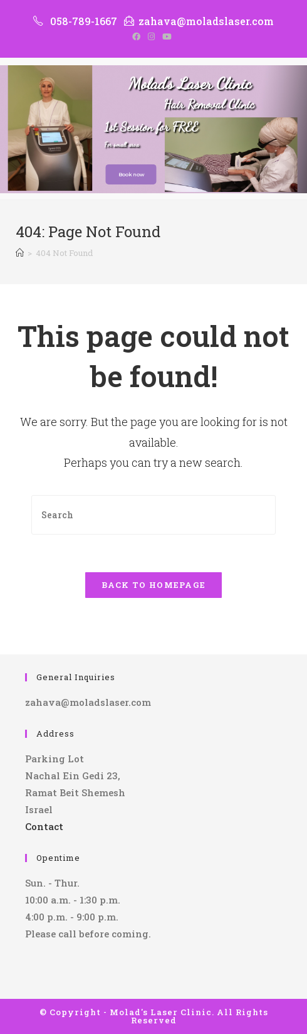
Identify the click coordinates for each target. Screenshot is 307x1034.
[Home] (20, 252)
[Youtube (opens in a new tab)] (167, 36)
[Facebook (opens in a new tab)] (138, 36)
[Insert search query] (153, 515)
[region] (153, 129)
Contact (44, 826)
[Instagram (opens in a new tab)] (151, 36)
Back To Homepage (153, 584)
